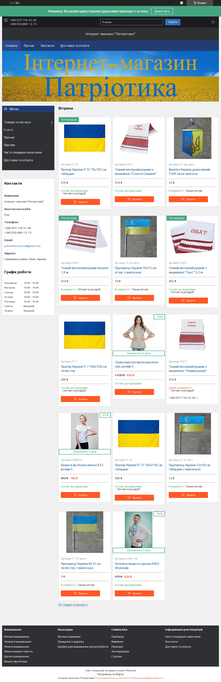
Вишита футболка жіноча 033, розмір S (82, 467)
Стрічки (116, 656)
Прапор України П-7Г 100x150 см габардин (138, 467)
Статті (8, 130)
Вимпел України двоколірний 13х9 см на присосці (189, 171)
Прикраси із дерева (71, 641)
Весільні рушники (69, 636)
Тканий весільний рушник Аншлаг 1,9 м (85, 270)
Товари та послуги (17, 122)
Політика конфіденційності (147, 678)
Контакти (47, 45)
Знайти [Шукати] (173, 22)
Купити (83, 202)
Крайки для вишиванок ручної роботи (83, 646)
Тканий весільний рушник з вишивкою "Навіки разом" (188, 368)
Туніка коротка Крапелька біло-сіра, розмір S (137, 364)
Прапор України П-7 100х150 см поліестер (84, 368)
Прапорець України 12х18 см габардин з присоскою (189, 467)
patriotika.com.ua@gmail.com (22, 246)
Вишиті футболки (15, 661)
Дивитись (162, 11)
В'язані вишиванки (16, 636)
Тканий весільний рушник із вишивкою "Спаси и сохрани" (136, 171)
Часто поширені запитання (23, 152)
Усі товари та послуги (72, 604)
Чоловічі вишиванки (17, 641)
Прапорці (117, 636)
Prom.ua (131, 670)
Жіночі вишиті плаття (18, 651)
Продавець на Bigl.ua (110, 674)
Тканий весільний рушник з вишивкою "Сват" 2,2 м (188, 270)
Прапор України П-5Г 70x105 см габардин (83, 171)
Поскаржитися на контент (113, 678)
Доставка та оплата (74, 45)
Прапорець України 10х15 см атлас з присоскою (135, 270)
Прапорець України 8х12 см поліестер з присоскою (80, 566)
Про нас (29, 45)
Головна (11, 45)
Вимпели (117, 641)
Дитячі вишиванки (16, 656)
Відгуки (9, 145)
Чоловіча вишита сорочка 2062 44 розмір (137, 566)
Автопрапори (120, 651)
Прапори (117, 646)
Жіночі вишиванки (16, 646)
